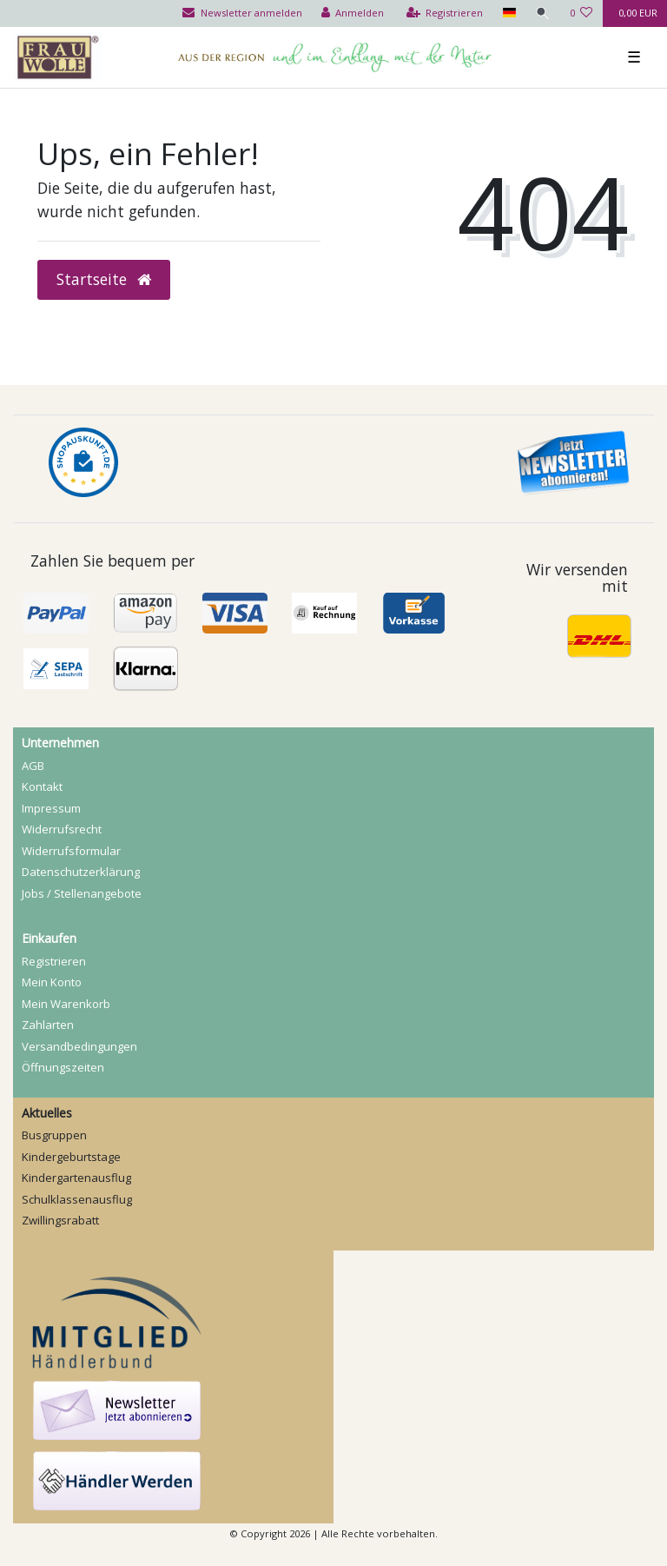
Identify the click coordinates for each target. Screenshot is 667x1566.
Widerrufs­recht (62, 829)
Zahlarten (48, 1024)
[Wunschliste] (581, 13)
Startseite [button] (103, 279)
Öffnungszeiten (63, 1067)
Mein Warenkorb (66, 1004)
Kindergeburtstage (71, 1157)
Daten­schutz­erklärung (81, 871)
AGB (33, 765)
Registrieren (54, 961)
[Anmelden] (353, 13)
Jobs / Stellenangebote (82, 893)
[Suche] (542, 13)
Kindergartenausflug (76, 1177)
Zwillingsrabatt (60, 1220)
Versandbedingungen (79, 1046)
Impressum (51, 808)
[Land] (508, 13)
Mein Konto (52, 982)
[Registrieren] (445, 13)
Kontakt (42, 786)
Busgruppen (54, 1135)
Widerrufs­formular (71, 851)
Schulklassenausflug (77, 1199)
